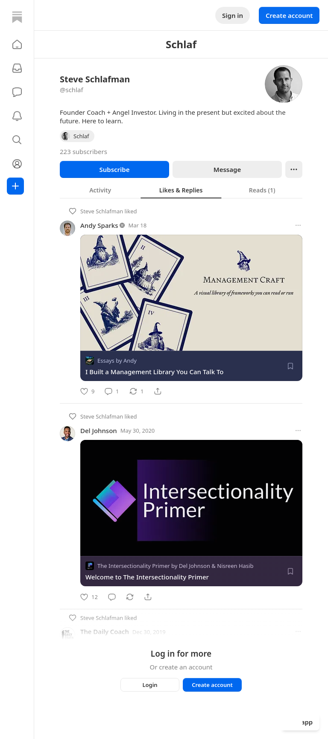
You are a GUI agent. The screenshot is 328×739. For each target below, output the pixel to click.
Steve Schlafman (101, 211)
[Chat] (17, 92)
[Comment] (111, 391)
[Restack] (136, 391)
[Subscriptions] (17, 68)
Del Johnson (98, 430)
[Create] (15, 186)
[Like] (87, 391)
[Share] (157, 391)
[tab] (100, 189)
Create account (289, 15)
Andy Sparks (99, 225)
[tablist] (181, 189)
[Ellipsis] (293, 169)
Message (227, 169)
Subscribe (114, 169)
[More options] (298, 225)
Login (149, 685)
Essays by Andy (117, 360)
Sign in (232, 15)
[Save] (290, 366)
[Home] (17, 17)
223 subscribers (83, 151)
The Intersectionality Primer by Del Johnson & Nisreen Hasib (175, 566)
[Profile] (17, 164)
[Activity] (17, 116)
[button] (17, 44)
